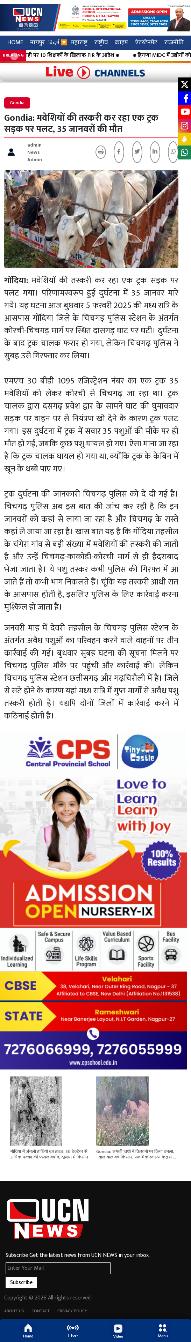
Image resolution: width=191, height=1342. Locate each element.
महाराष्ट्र (79, 42)
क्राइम (121, 42)
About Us (14, 1310)
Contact (40, 1310)
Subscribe (21, 1282)
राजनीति (174, 42)
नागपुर (37, 42)
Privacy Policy (72, 1310)
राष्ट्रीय (101, 42)
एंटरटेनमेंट (146, 42)
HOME (15, 42)
